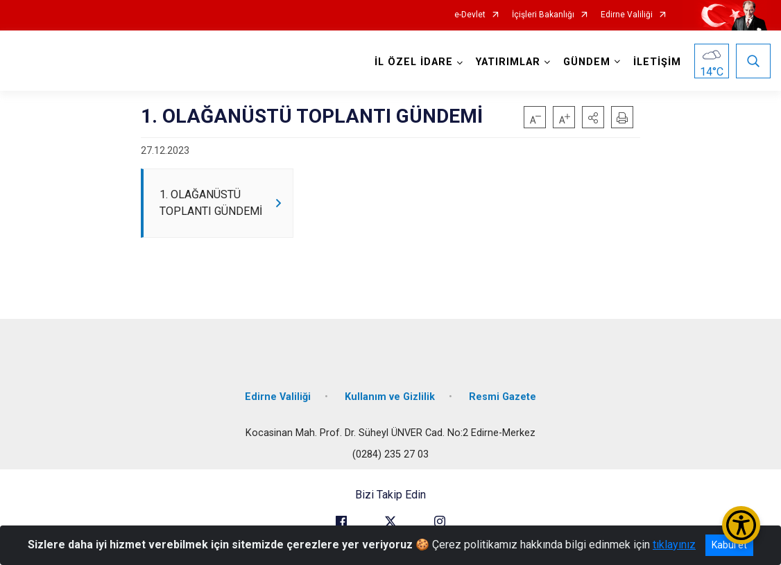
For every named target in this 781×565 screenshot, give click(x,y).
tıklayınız (674, 544)
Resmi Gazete (502, 397)
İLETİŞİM (657, 62)
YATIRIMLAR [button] (508, 62)
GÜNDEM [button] (586, 62)
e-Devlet (470, 14)
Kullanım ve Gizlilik (390, 397)
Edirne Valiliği (627, 14)
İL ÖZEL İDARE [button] (414, 62)
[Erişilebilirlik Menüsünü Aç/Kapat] (741, 525)
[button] (593, 117)
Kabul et (729, 544)
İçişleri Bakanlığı (543, 14)
